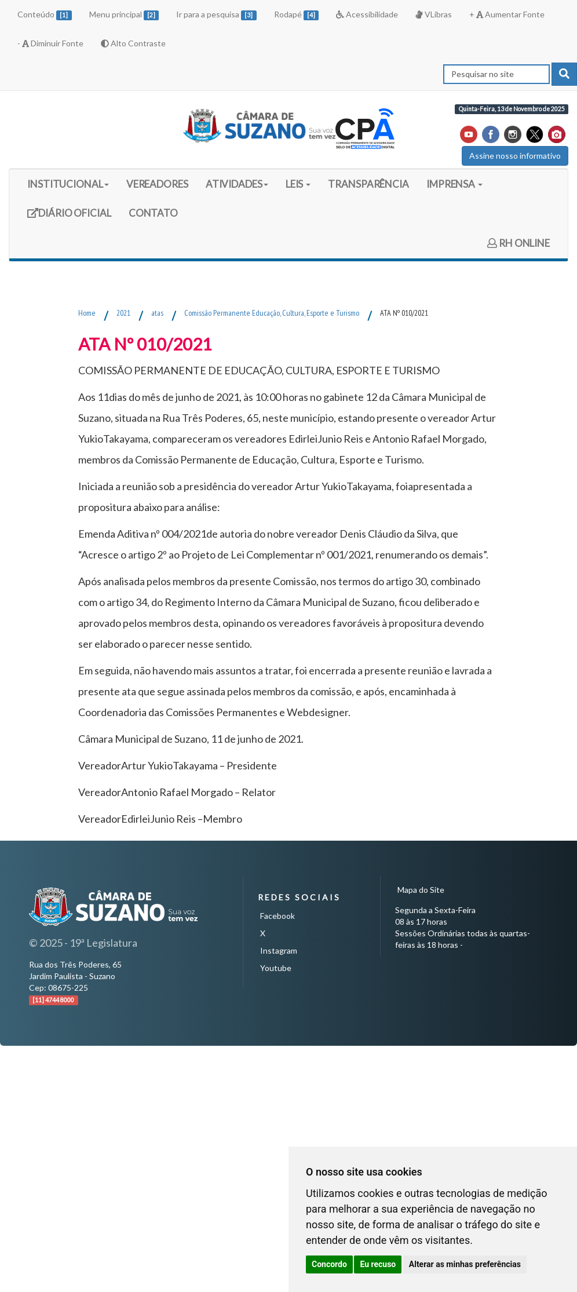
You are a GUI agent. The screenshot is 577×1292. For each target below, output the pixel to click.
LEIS (298, 184)
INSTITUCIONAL (68, 184)
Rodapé (296, 14)
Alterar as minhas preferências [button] (465, 1264)
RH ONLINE (518, 243)
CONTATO (153, 213)
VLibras (433, 14)
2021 (123, 313)
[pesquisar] (564, 74)
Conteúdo (44, 14)
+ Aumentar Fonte (507, 14)
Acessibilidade (367, 14)
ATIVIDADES (237, 184)
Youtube (275, 968)
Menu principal (124, 14)
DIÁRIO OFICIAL (69, 217)
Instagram (278, 950)
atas (157, 313)
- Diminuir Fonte (50, 43)
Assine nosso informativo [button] (515, 155)
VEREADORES (157, 184)
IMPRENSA (454, 184)
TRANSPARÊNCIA (368, 184)
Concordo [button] (329, 1264)
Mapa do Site (420, 890)
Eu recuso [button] (378, 1264)
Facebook (277, 916)
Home (87, 313)
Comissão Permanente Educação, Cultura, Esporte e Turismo (271, 313)
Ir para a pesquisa (216, 14)
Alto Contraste (133, 43)
